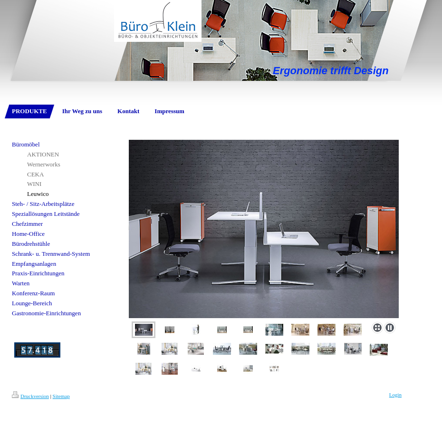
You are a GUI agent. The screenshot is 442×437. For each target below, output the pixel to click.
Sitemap (61, 396)
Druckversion (30, 396)
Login (395, 395)
